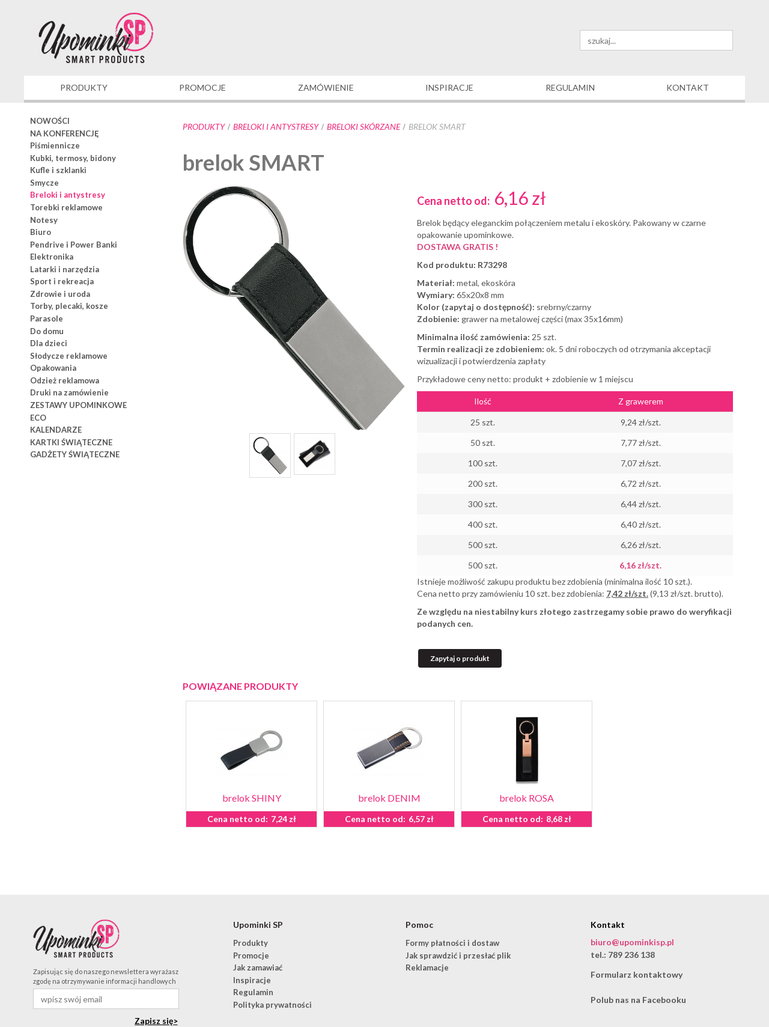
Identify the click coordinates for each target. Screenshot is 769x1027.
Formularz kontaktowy (636, 974)
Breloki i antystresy (275, 126)
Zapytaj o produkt (460, 658)
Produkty (204, 126)
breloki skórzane (363, 126)
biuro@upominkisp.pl (632, 942)
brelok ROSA (526, 797)
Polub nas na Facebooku (638, 1000)
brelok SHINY (251, 797)
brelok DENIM (389, 797)
